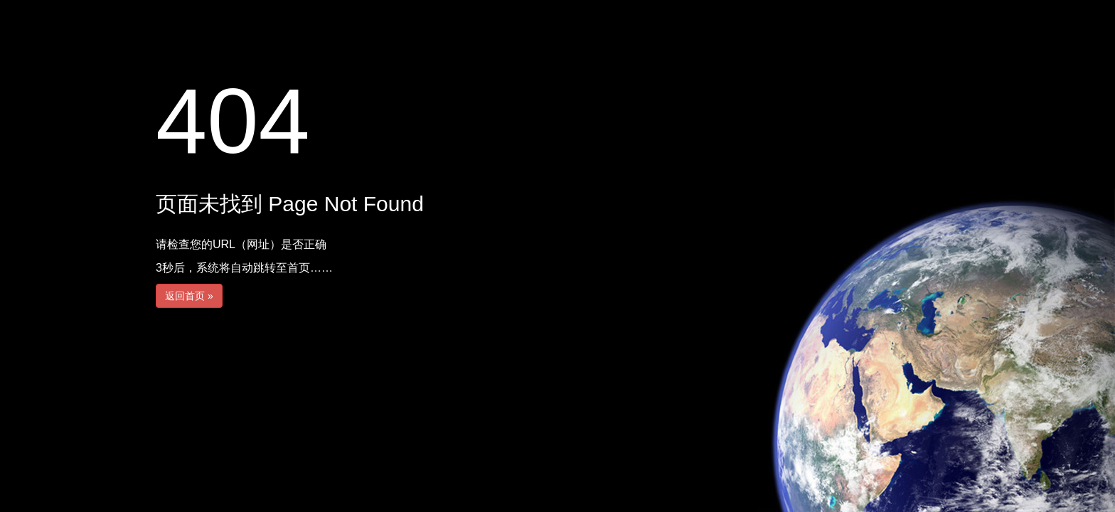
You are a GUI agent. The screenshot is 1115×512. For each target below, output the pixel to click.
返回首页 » (189, 296)
